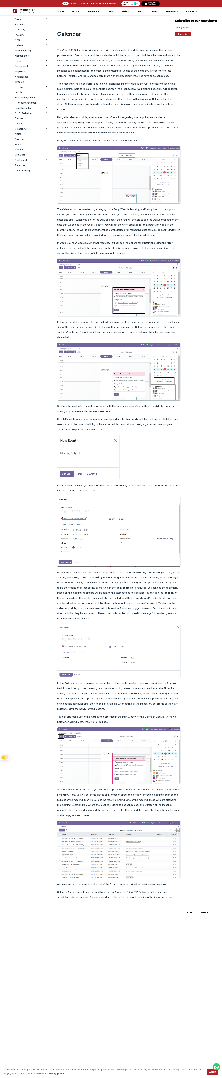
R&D (110, 11)
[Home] (24, 11)
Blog (154, 11)
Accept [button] (212, 1072)
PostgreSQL (93, 11)
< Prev (188, 912)
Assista (124, 11)
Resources (170, 11)
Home (61, 11)
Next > (204, 912)
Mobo (140, 11)
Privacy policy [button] (56, 1073)
